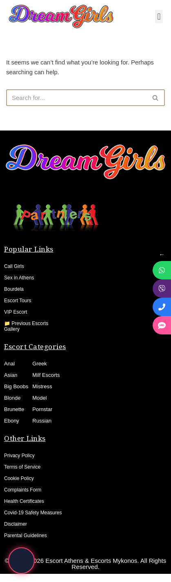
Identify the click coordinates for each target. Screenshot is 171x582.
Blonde (12, 398)
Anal (9, 364)
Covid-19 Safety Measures (33, 513)
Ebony (11, 421)
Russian (41, 421)
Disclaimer (15, 524)
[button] (159, 16)
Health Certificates (24, 501)
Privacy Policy (19, 455)
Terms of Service (22, 467)
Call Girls (14, 266)
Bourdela (14, 289)
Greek (39, 364)
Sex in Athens (19, 278)
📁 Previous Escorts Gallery (26, 326)
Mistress (42, 386)
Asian (11, 375)
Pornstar (42, 409)
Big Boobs (16, 386)
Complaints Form (22, 490)
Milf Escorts (46, 375)
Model (39, 398)
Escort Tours (17, 300)
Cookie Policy (19, 478)
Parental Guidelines (25, 535)
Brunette (14, 409)
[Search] (76, 97)
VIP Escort (15, 312)
